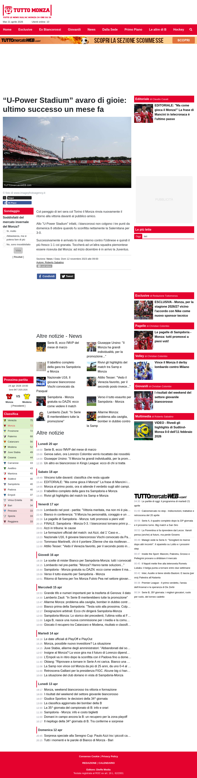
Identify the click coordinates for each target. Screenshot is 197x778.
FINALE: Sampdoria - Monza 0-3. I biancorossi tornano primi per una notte (94, 523)
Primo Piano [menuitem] (133, 29)
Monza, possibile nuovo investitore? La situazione (77, 643)
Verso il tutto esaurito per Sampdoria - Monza (74, 574)
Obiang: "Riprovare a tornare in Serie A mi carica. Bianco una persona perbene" (97, 661)
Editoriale (142, 99)
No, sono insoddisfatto (19, 244)
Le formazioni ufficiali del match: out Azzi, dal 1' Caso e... (82, 532)
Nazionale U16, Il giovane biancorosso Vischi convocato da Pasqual (89, 537)
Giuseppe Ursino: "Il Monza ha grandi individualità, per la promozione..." (92, 458)
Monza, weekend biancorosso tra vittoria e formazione (80, 689)
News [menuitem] (91, 29)
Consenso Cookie (89, 756)
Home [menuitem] (7, 29)
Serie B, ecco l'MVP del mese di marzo (70, 449)
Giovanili (141, 386)
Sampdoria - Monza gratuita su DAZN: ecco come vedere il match (63, 402)
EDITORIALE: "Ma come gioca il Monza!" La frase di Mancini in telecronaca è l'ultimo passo (105, 482)
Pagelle (140, 325)
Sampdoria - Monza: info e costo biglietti (71, 712)
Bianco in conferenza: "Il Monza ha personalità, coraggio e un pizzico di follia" (96, 514)
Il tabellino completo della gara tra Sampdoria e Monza (64, 367)
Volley (139, 356)
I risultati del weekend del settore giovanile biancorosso (81, 694)
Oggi (138, 236)
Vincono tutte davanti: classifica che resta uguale (77, 477)
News (49, 258)
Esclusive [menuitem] (25, 29)
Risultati (18, 256)
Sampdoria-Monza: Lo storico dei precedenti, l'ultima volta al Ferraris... (91, 615)
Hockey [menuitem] (178, 29)
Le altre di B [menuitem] (158, 29)
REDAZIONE (89, 763)
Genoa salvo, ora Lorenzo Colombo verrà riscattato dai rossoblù (87, 454)
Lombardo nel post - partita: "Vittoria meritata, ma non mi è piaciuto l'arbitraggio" (97, 510)
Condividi (46, 276)
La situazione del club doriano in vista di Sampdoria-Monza (83, 675)
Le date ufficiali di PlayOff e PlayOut (68, 639)
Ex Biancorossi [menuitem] (50, 29)
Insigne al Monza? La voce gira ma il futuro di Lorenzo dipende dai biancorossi (97, 652)
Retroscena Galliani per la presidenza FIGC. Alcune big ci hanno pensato (93, 670)
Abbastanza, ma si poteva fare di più (17, 238)
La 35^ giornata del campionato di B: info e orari (76, 707)
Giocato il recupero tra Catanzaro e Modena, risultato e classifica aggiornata (95, 624)
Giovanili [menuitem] (74, 29)
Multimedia (143, 416)
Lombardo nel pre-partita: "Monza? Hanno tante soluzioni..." (84, 565)
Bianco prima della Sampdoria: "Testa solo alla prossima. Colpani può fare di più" (98, 606)
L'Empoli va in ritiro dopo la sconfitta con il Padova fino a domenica (89, 657)
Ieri (145, 236)
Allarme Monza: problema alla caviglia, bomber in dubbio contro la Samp (92, 602)
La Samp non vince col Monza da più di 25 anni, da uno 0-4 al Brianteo (91, 666)
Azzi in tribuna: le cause (60, 528)
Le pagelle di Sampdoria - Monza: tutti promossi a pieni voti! (84, 519)
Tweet (67, 276)
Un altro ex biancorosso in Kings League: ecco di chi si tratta (84, 463)
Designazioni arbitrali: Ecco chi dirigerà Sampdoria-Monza (83, 611)
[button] (18, 250)
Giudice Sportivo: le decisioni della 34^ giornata (76, 698)
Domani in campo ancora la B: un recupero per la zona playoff (85, 716)
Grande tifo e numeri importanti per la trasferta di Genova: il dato (87, 593)
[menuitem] (191, 29)
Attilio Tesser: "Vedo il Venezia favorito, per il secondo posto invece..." (114, 382)
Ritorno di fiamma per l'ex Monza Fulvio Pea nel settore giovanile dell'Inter (94, 578)
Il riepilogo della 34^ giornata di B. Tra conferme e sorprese (83, 721)
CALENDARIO (106, 763)
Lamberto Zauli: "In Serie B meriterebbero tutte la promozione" (64, 417)
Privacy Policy (110, 756)
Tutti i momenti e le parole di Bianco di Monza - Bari (78, 740)
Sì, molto (11, 231)
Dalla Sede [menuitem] (110, 29)
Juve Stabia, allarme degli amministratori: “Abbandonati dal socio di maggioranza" (99, 648)
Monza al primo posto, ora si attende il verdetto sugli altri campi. (87, 486)
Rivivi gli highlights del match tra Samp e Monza (112, 367)
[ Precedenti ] (18, 405)
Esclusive (142, 295)
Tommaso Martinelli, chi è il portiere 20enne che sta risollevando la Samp (93, 541)
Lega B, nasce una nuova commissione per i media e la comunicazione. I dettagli (98, 620)
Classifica (11, 414)
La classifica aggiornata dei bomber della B (73, 703)
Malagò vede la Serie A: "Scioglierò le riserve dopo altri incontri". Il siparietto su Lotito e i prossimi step (162, 544)
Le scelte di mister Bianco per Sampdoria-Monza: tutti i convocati (87, 560)
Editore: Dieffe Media (98, 769)
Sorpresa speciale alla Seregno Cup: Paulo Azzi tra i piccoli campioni (90, 735)
